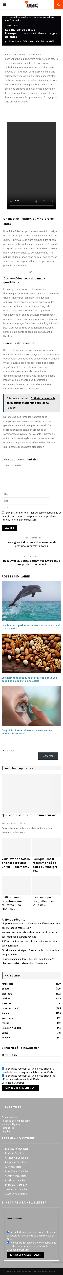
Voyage (6, 1037)
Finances (6, 1003)
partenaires (18, 1082)
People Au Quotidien (16, 1162)
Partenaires (8, 1127)
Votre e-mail (31, 1057)
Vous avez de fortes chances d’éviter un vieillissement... (16, 863)
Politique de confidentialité (16, 1120)
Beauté (5, 988)
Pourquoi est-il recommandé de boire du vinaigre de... (45, 864)
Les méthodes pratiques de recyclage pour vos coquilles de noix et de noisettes (29, 679)
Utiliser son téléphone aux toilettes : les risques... (12, 903)
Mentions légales (11, 1124)
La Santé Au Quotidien (16, 1148)
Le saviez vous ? (13, 25)
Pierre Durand (15, 41)
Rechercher (8, 750)
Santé (5, 1032)
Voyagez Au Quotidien (16, 1194)
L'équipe (6, 1131)
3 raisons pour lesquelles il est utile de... (44, 901)
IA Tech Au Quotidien (16, 1185)
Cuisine (6, 998)
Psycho (5, 1023)
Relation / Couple (11, 1028)
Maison (6, 1013)
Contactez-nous (10, 1117)
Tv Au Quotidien (13, 1166)
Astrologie (7, 983)
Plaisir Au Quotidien (15, 1180)
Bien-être (7, 993)
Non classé (8, 1018)
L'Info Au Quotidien (15, 1153)
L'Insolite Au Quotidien (17, 1171)
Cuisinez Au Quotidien (16, 1189)
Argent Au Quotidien (16, 1176)
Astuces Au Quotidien (16, 1157)
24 (22, 823)
